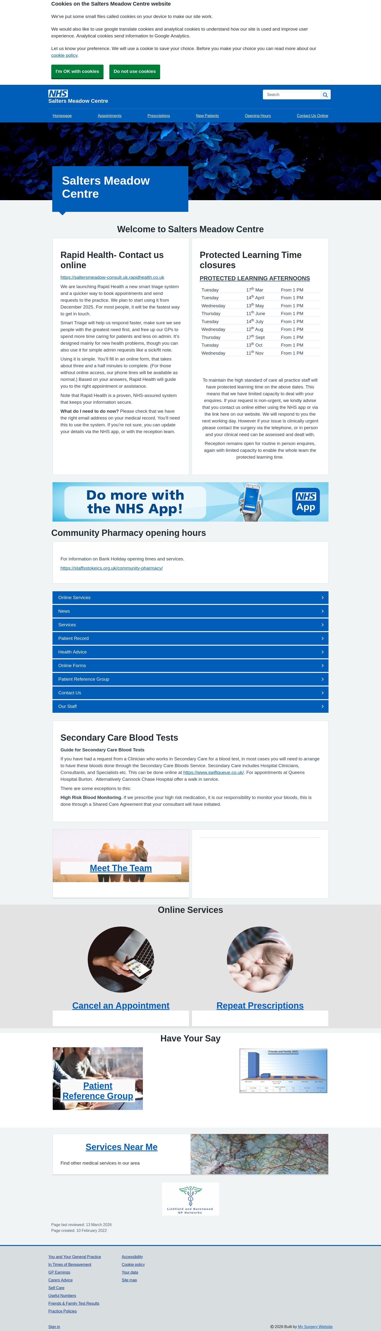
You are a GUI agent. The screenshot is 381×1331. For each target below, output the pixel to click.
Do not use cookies (135, 71)
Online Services (192, 598)
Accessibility (132, 1257)
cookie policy (64, 55)
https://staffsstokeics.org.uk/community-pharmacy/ (112, 568)
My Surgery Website (315, 1327)
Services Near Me (121, 1146)
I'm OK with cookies (77, 71)
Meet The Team (121, 868)
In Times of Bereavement (69, 1264)
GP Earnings (59, 1272)
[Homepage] (152, 97)
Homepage (62, 116)
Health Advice (192, 652)
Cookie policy (133, 1264)
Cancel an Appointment (120, 1005)
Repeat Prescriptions (260, 1005)
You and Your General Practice (74, 1257)
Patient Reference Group (192, 679)
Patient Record (192, 638)
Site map (129, 1280)
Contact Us (192, 693)
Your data (130, 1272)
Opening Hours (258, 116)
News (192, 611)
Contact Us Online (312, 116)
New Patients (207, 116)
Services (192, 625)
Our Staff (192, 706)
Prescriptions (158, 116)
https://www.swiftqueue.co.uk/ (213, 772)
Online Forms (192, 666)
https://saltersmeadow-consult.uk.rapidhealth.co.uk (112, 277)
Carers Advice (60, 1280)
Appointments (109, 116)
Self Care (56, 1288)
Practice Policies (62, 1311)
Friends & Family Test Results (73, 1303)
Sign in (54, 1327)
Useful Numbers (62, 1295)
